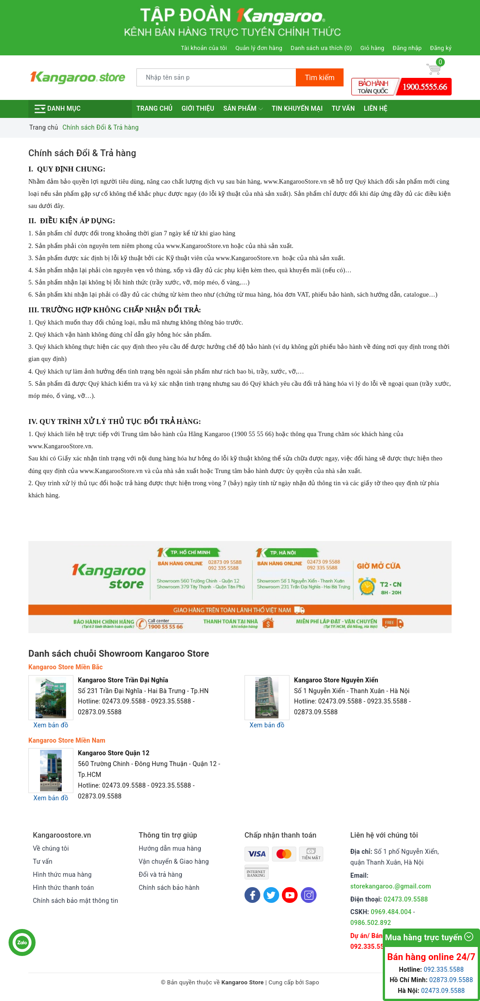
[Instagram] (309, 895)
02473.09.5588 (406, 899)
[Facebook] (252, 895)
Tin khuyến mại (297, 108)
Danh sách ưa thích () (321, 48)
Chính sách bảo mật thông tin (75, 900)
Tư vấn (343, 108)
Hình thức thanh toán (63, 887)
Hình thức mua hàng (62, 874)
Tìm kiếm (320, 77)
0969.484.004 (391, 911)
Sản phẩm (243, 108)
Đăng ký (441, 48)
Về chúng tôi (51, 848)
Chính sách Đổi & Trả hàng (82, 153)
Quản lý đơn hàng (258, 48)
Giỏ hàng (372, 48)
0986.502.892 (370, 922)
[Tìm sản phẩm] (216, 77)
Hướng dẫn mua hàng (170, 848)
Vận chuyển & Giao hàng (174, 861)
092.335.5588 (370, 946)
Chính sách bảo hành (169, 887)
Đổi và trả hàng (160, 874)
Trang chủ (154, 108)
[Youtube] (290, 895)
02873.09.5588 (451, 979)
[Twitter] (271, 895)
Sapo (312, 982)
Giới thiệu (197, 108)
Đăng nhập (407, 48)
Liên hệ (375, 108)
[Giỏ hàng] (434, 69)
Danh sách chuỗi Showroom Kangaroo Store (118, 653)
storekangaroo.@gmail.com (390, 886)
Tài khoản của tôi (204, 48)
